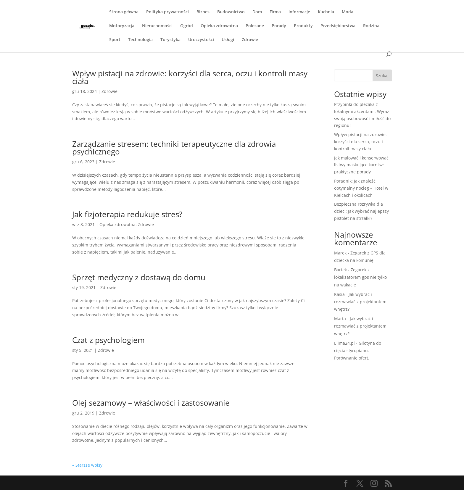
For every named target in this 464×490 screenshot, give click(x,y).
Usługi (228, 40)
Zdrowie (250, 40)
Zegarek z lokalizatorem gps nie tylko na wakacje (360, 277)
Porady (279, 26)
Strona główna (123, 12)
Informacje (299, 12)
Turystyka (170, 40)
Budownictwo (231, 12)
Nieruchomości (157, 26)
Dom (257, 12)
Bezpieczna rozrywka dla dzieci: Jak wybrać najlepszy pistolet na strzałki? (361, 211)
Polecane (255, 26)
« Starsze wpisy (87, 465)
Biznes (203, 12)
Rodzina (371, 26)
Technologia (140, 40)
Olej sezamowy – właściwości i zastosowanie (151, 402)
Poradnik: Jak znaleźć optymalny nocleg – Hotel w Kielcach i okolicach (361, 188)
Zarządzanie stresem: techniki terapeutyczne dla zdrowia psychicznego (174, 147)
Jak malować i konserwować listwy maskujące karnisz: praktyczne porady (361, 165)
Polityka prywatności (167, 12)
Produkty (303, 26)
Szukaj (382, 75)
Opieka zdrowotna (219, 26)
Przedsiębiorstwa (337, 26)
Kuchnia (326, 12)
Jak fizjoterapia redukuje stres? (127, 214)
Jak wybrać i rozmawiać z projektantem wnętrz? (360, 301)
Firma (275, 12)
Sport (114, 40)
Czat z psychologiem (108, 340)
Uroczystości (201, 40)
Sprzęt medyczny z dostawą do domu (138, 277)
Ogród (186, 26)
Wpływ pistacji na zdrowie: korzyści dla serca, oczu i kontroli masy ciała (189, 77)
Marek (340, 253)
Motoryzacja (121, 26)
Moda (347, 12)
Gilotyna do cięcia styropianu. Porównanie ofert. (357, 350)
